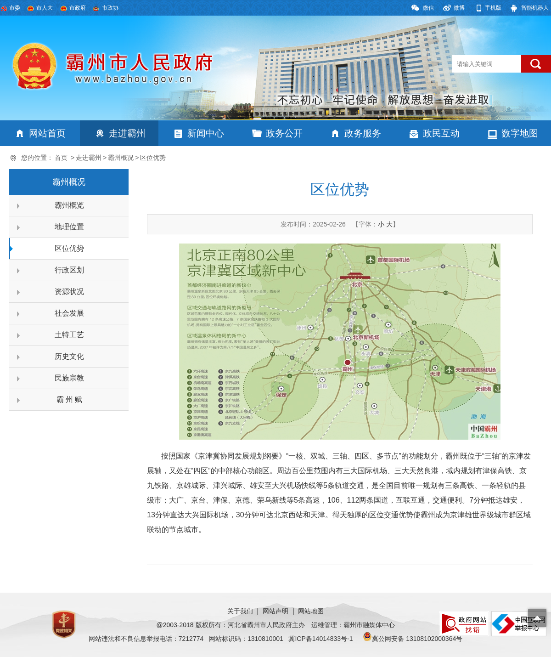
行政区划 (69, 270)
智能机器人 (535, 8)
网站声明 (275, 611)
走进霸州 (127, 133)
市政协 (110, 8)
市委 (14, 8)
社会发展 (69, 313)
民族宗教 (69, 378)
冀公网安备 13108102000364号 (417, 638)
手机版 (493, 8)
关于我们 (240, 611)
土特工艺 (69, 335)
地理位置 (69, 227)
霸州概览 (69, 205)
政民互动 (441, 133)
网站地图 (311, 611)
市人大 (44, 8)
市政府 (77, 8)
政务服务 (362, 133)
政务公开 (284, 133)
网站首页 (47, 133)
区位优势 (153, 157)
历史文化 (69, 356)
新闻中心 (205, 133)
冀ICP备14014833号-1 (320, 638)
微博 (459, 8)
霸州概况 (121, 157)
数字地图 (519, 133)
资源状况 (69, 291)
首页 (61, 157)
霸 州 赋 (69, 399)
